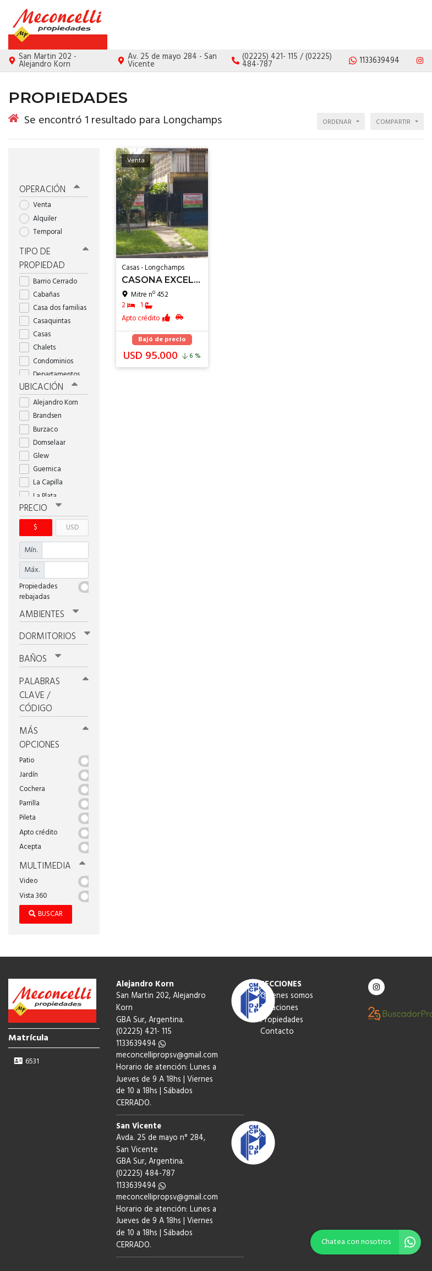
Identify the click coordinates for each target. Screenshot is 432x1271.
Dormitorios (52, 612)
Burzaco (42, 407)
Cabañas (43, 273)
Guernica (43, 446)
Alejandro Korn (52, 380)
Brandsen (44, 393)
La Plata (41, 473)
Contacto (407, 25)
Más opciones (54, 708)
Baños (39, 633)
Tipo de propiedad (54, 238)
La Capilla (44, 460)
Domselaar (46, 420)
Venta (38, 186)
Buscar (46, 882)
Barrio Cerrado (51, 259)
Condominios (49, 339)
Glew (37, 433)
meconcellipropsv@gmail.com (167, 1023)
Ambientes (46, 590)
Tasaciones (318, 25)
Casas (38, 313)
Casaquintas (48, 299)
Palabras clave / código (54, 667)
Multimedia (49, 834)
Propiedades (364, 25)
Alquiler (41, 199)
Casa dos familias (54, 286)
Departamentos (53, 353)
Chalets (41, 326)
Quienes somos (269, 25)
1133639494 (141, 1012)
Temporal (44, 212)
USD (72, 504)
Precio (39, 485)
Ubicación (47, 365)
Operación (47, 170)
